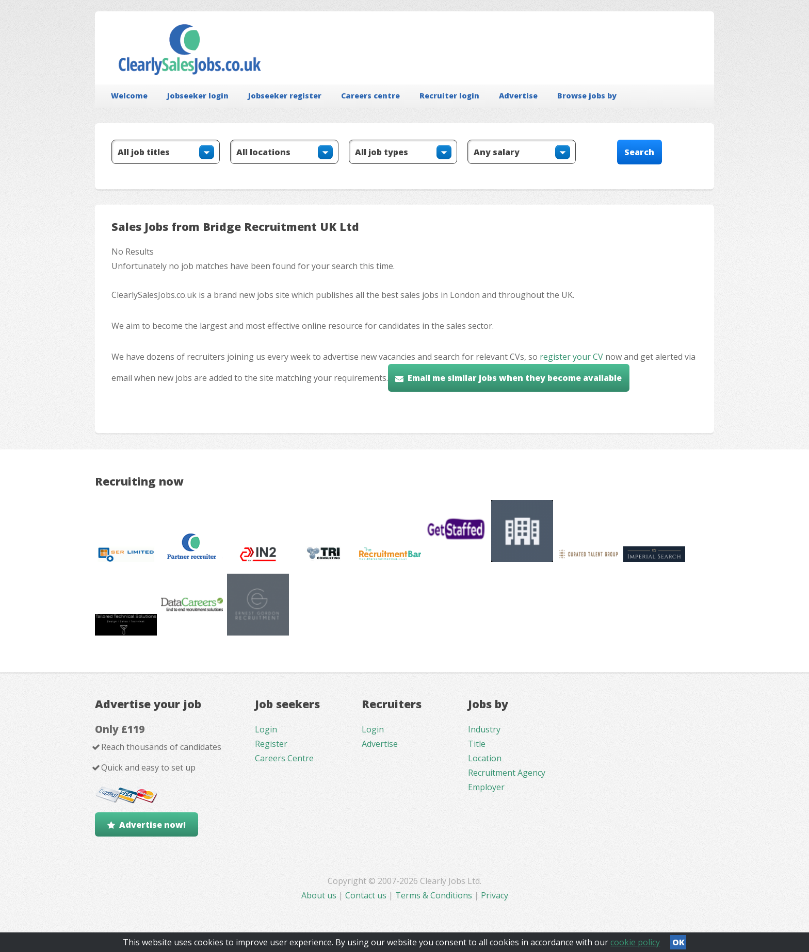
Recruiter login (449, 96)
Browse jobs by (587, 96)
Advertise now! (152, 824)
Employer (486, 787)
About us (319, 895)
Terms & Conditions (433, 895)
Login (266, 729)
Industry (484, 729)
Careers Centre (284, 758)
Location (484, 758)
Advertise (518, 96)
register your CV (571, 356)
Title (477, 743)
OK (678, 942)
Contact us (367, 895)
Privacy (494, 895)
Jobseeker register (284, 96)
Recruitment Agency (506, 772)
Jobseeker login (198, 96)
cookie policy (635, 942)
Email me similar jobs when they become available (515, 377)
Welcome (129, 96)
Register (271, 743)
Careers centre (370, 96)
